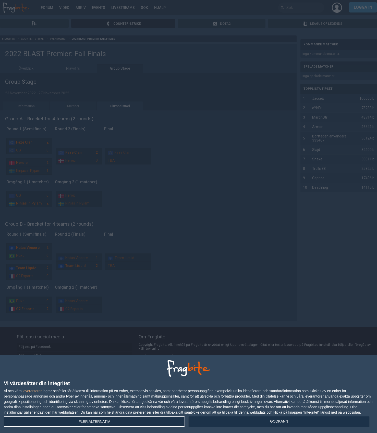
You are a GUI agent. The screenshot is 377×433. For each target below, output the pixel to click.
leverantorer (32, 391)
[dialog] (188, 394)
